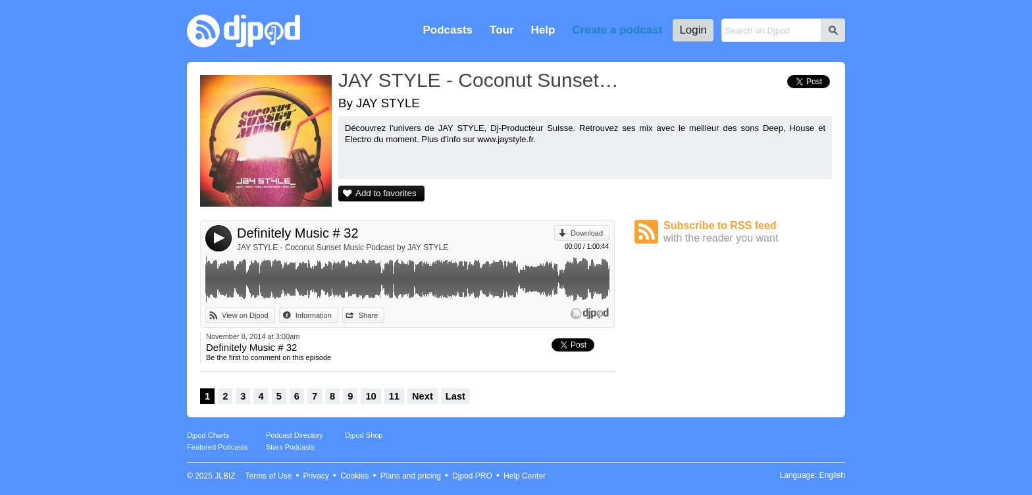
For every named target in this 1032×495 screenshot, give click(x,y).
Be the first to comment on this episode (268, 357)
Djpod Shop (364, 435)
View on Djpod (245, 315)
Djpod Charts (208, 435)
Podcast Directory (294, 435)
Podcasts (448, 30)
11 (394, 396)
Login (693, 30)
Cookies (354, 476)
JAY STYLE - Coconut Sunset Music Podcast (479, 80)
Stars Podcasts (290, 447)
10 (370, 396)
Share (368, 315)
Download (587, 233)
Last (455, 396)
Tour (502, 30)
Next (422, 396)
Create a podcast (617, 30)
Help (543, 30)
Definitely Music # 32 (298, 233)
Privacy (316, 476)
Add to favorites (386, 193)
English (832, 475)
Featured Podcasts (217, 447)
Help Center (524, 476)
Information (314, 315)
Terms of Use (268, 476)
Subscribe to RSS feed (747, 232)
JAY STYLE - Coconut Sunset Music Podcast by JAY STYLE (342, 247)
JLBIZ (225, 476)
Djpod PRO (472, 476)
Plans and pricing (410, 476)
